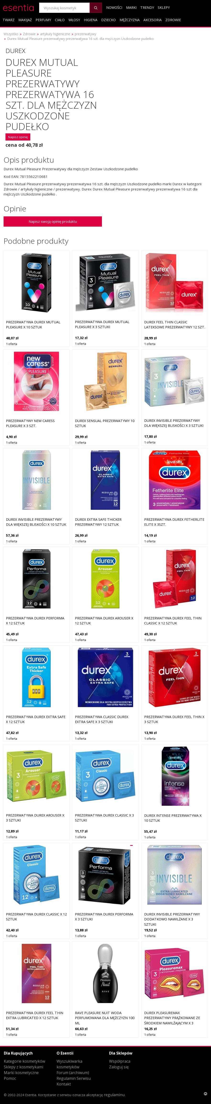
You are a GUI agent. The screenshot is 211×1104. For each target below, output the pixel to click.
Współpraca (119, 1061)
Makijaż (25, 20)
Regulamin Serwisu (74, 1078)
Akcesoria (152, 20)
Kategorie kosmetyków (24, 1061)
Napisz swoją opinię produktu (53, 221)
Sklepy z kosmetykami (23, 1067)
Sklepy (164, 7)
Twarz (9, 20)
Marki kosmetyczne (21, 1072)
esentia (18, 6)
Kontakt (64, 1084)
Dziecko (108, 20)
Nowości (114, 7)
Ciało (60, 20)
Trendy (147, 7)
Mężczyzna (130, 20)
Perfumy (43, 20)
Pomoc (10, 1078)
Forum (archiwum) (73, 1072)
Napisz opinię (18, 137)
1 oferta (11, 344)
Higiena (90, 20)
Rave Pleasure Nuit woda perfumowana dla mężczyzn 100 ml (104, 1018)
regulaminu (114, 1094)
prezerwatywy (85, 34)
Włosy (74, 20)
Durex (15, 50)
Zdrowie (173, 20)
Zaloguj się (119, 1067)
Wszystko (11, 34)
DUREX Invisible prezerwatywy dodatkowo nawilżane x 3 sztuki (172, 919)
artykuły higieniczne (55, 34)
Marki (131, 7)
